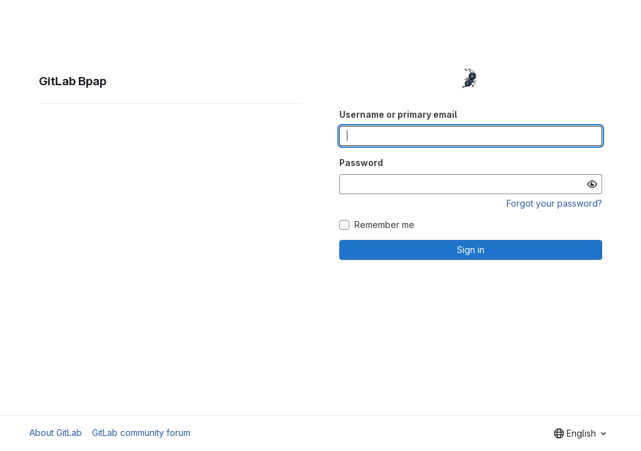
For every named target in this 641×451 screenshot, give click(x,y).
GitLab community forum (141, 432)
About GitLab (55, 432)
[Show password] (592, 184)
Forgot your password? (554, 203)
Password (361, 162)
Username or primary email (398, 114)
